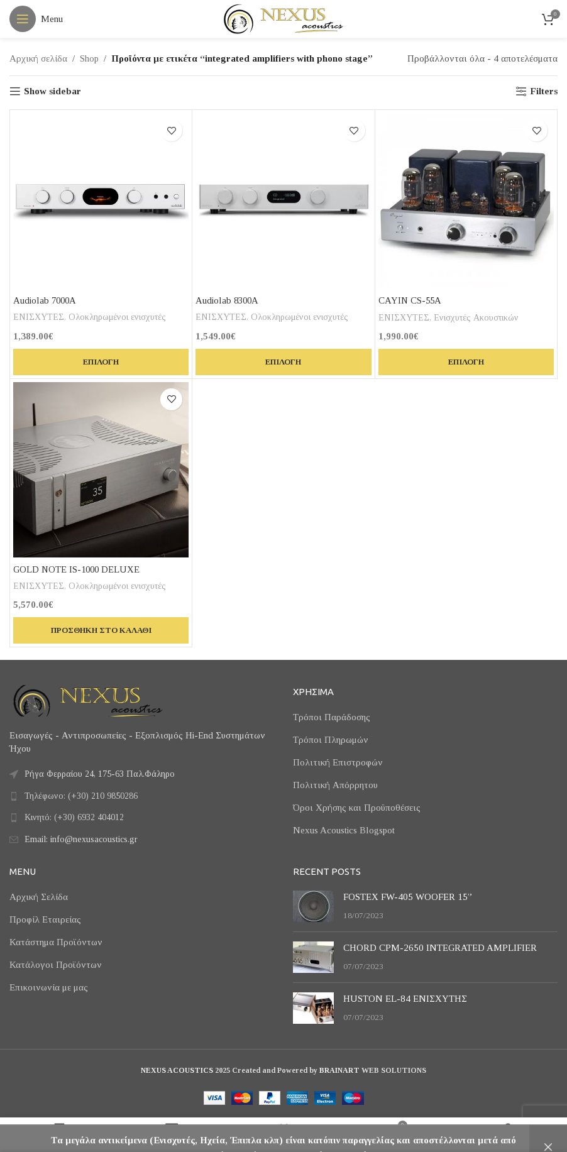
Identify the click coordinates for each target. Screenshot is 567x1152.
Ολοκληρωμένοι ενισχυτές (118, 317)
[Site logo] (283, 18)
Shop (89, 58)
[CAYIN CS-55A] (466, 200)
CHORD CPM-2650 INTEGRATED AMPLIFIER (440, 948)
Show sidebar (52, 91)
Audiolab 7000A (46, 300)
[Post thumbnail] (313, 906)
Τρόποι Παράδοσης (331, 717)
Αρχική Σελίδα (38, 897)
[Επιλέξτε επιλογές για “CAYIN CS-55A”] (466, 362)
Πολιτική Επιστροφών (338, 762)
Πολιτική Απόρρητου (335, 785)
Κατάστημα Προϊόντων (55, 942)
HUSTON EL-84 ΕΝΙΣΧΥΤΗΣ (405, 999)
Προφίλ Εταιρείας (45, 919)
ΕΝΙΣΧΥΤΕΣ (39, 317)
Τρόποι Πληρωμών (330, 740)
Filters (544, 91)
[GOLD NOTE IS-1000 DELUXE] (101, 469)
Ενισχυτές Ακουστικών (476, 317)
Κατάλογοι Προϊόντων (55, 965)
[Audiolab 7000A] (101, 200)
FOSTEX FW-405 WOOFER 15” (407, 897)
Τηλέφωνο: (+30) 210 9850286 (81, 796)
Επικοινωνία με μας (48, 987)
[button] (101, 630)
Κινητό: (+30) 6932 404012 (74, 817)
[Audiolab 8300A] (283, 200)
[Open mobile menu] (36, 18)
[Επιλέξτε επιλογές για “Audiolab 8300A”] (283, 362)
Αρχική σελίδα (38, 58)
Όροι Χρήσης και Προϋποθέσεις (357, 808)
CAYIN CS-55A (410, 300)
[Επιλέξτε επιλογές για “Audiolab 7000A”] (101, 362)
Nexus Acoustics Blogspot (344, 830)
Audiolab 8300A (228, 300)
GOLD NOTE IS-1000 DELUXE (78, 569)
